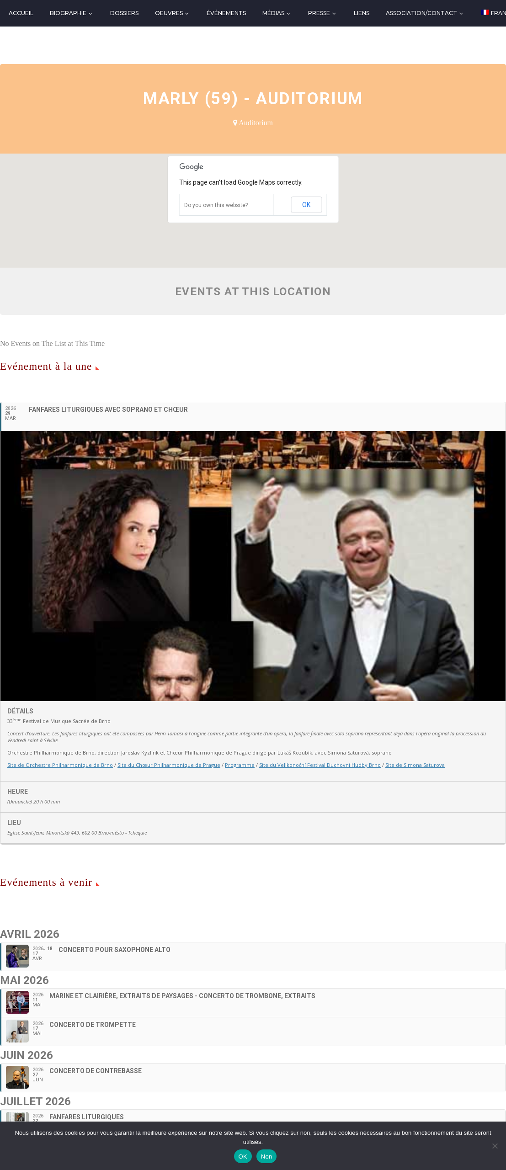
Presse (319, 13)
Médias (273, 13)
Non (266, 1156)
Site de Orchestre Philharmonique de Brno (60, 764)
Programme (240, 764)
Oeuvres (169, 13)
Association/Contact (421, 13)
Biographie (68, 13)
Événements (226, 13)
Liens (361, 13)
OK (306, 204)
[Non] (494, 1145)
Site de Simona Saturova (415, 764)
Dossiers (124, 13)
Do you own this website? (216, 205)
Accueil (21, 13)
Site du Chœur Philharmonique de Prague (168, 764)
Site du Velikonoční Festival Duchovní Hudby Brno (320, 764)
